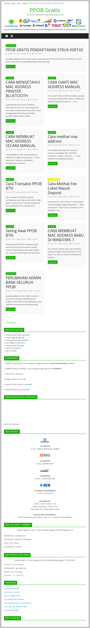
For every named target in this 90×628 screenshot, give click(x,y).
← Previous (9, 322)
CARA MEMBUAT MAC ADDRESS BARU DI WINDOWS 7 (66, 235)
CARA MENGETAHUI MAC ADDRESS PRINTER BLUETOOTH (23, 89)
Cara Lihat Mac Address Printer (16, 606)
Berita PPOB (11, 46)
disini (26, 340)
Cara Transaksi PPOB (12, 596)
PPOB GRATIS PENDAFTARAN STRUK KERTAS (46, 3)
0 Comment (37, 54)
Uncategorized (54, 179)
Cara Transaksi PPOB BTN (24, 186)
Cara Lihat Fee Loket (12, 592)
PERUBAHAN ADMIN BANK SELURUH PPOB (23, 282)
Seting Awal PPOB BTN (21, 233)
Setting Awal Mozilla (11, 588)
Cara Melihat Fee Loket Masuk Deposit (62, 188)
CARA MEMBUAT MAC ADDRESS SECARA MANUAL (21, 141)
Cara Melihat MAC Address (14, 599)
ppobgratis (27, 54)
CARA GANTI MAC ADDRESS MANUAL (64, 84)
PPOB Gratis (45, 10)
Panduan (10, 78)
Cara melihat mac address (63, 139)
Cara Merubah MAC (11, 610)
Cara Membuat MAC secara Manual (17, 603)
